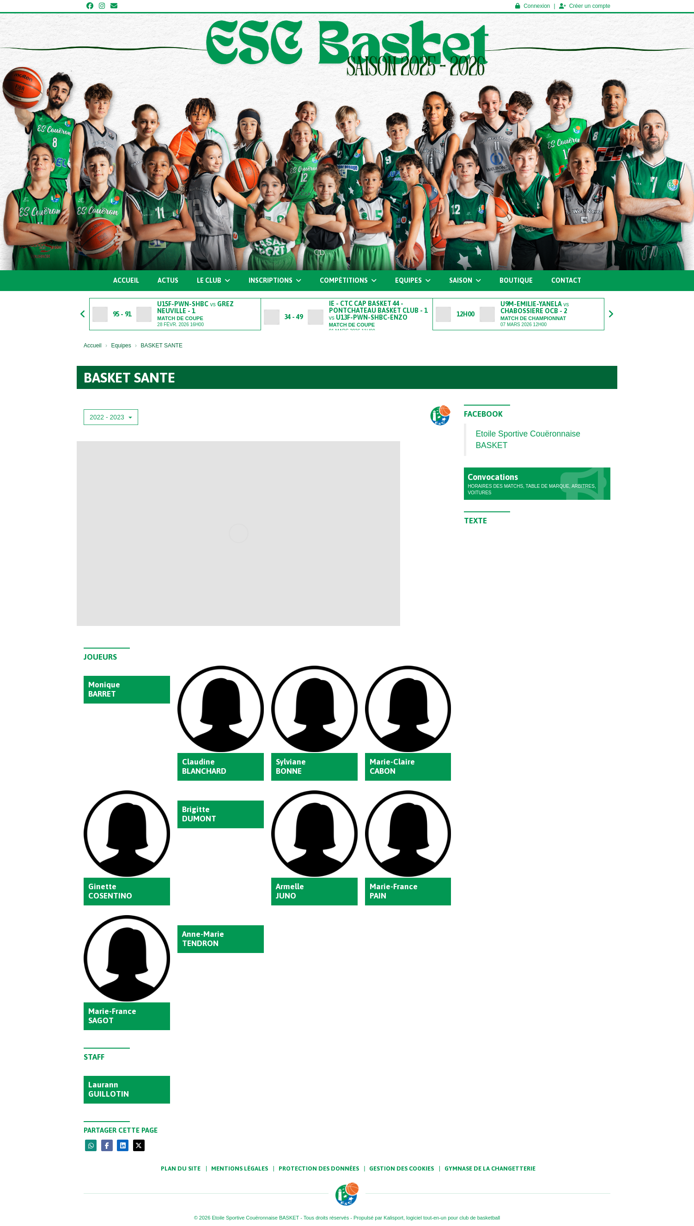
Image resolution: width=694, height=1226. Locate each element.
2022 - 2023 (111, 417)
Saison (465, 280)
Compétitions (348, 280)
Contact (566, 280)
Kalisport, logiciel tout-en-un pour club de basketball (442, 1217)
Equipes (413, 280)
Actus (168, 280)
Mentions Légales (239, 1168)
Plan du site (181, 1168)
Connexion (532, 6)
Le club (213, 280)
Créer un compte (584, 6)
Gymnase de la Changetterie (490, 1168)
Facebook (483, 414)
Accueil (126, 280)
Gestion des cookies (401, 1168)
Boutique (516, 280)
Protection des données (319, 1168)
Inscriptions (275, 280)
